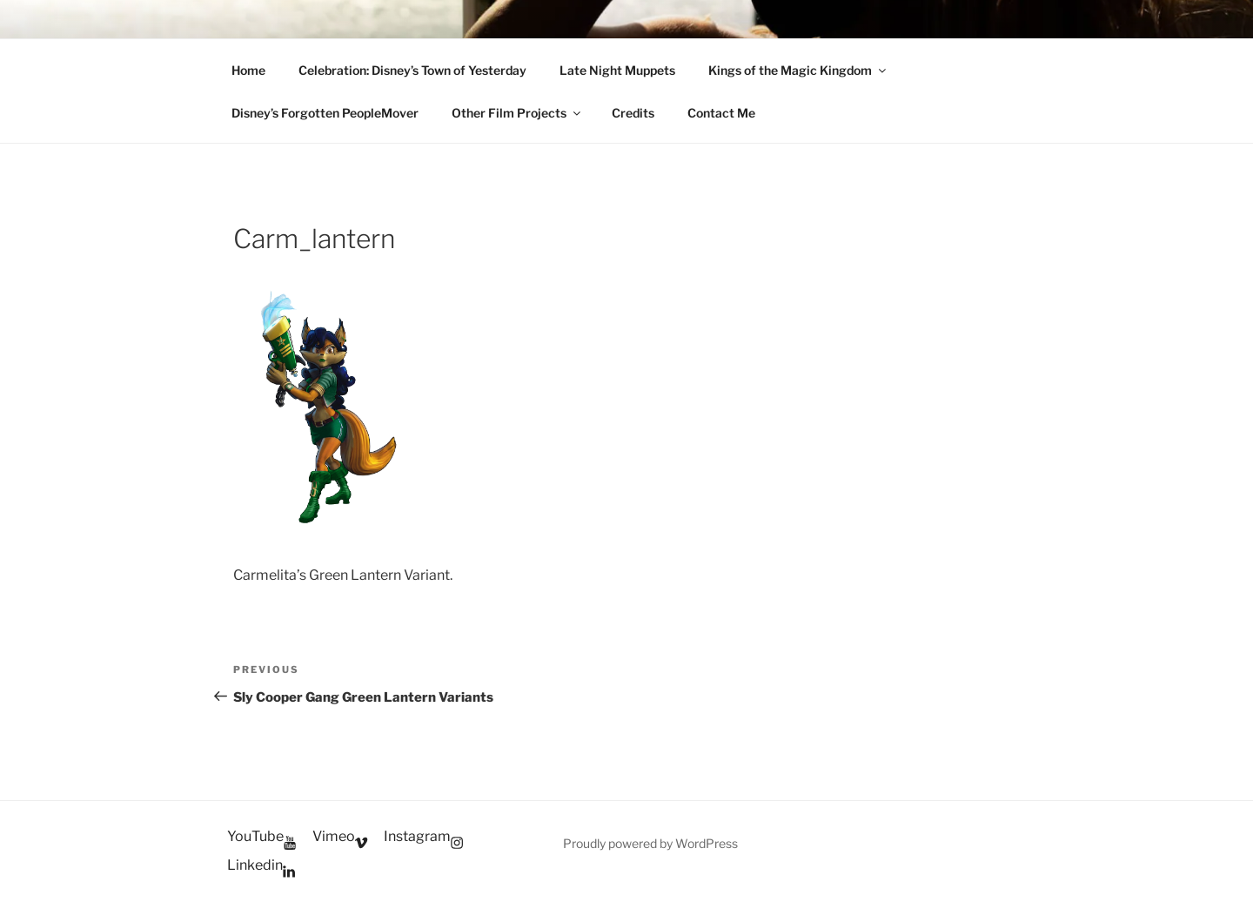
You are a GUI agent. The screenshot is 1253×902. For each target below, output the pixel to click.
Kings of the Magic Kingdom (798, 70)
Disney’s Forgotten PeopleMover (325, 112)
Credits (633, 112)
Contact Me (721, 112)
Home (248, 70)
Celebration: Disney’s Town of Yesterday (412, 70)
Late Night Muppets (617, 70)
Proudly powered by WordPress (650, 843)
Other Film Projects (517, 112)
